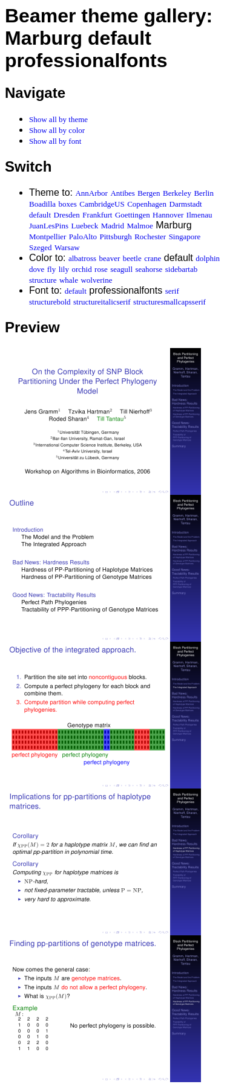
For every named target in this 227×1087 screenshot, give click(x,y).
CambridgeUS (101, 203)
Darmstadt (185, 203)
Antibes (122, 193)
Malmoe (140, 225)
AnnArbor (91, 193)
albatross (82, 258)
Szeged (40, 247)
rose (101, 269)
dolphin (208, 258)
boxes (68, 203)
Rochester (150, 236)
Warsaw (67, 247)
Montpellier (47, 236)
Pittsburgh (116, 236)
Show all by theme (58, 119)
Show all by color (57, 130)
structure (42, 280)
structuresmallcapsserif (169, 301)
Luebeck (84, 225)
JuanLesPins (48, 225)
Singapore (185, 236)
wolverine (96, 280)
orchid (81, 269)
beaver (109, 258)
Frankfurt (97, 214)
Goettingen (132, 214)
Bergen (148, 193)
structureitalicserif (102, 301)
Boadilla (42, 203)
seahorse (149, 269)
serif (172, 290)
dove (36, 269)
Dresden (67, 214)
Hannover (168, 214)
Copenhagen (146, 203)
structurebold (50, 301)
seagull (121, 269)
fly (51, 269)
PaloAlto (83, 236)
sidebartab (181, 269)
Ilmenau (199, 214)
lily (64, 269)
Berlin (204, 193)
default (40, 214)
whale (68, 280)
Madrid (112, 225)
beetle (132, 258)
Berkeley (177, 193)
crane (152, 258)
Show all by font (55, 141)
